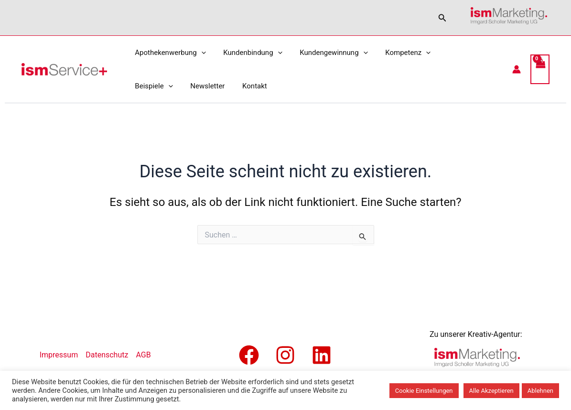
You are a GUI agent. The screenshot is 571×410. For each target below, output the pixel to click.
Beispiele (453, 52)
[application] (199, 52)
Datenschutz (107, 354)
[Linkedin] (322, 355)
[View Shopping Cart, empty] (539, 69)
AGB (143, 354)
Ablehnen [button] (540, 390)
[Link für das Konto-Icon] (516, 69)
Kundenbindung (247, 52)
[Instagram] (285, 355)
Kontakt (194, 86)
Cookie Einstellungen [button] (424, 390)
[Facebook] (249, 355)
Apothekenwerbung (168, 52)
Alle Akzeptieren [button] (491, 390)
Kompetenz (397, 52)
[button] (442, 18)
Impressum (59, 354)
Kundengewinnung (326, 52)
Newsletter (150, 86)
